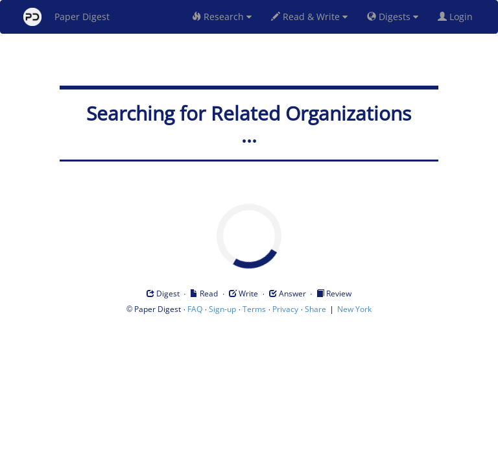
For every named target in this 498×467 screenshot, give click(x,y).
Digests (392, 16)
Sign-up (222, 309)
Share (315, 309)
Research (222, 16)
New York (354, 309)
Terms (254, 309)
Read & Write (309, 16)
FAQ (194, 309)
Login (458, 16)
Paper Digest (66, 17)
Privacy (285, 309)
